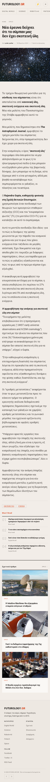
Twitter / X (8, 758)
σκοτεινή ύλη (9, 506)
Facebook (8, 753)
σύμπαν (21, 506)
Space (11, 21)
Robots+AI (34, 11)
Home (4, 21)
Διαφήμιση (30, 735)
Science (22, 11)
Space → (45, 566)
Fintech (7, 739)
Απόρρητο (30, 739)
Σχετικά (29, 726)
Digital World (8, 11)
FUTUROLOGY (13, 4)
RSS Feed (8, 762)
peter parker (9, 43)
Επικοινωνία (31, 730)
